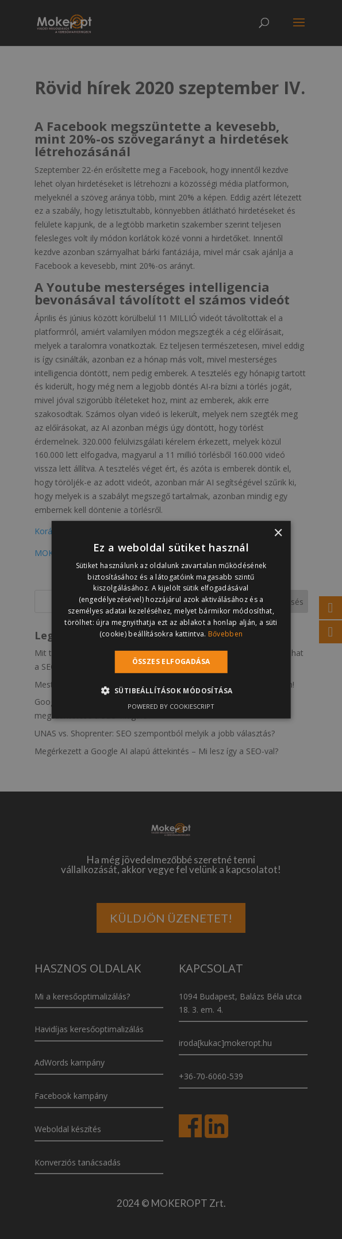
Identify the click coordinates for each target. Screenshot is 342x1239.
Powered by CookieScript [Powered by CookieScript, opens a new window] (171, 706)
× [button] (278, 532)
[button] (171, 690)
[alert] (171, 619)
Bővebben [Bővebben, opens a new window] (225, 633)
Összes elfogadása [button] (171, 661)
